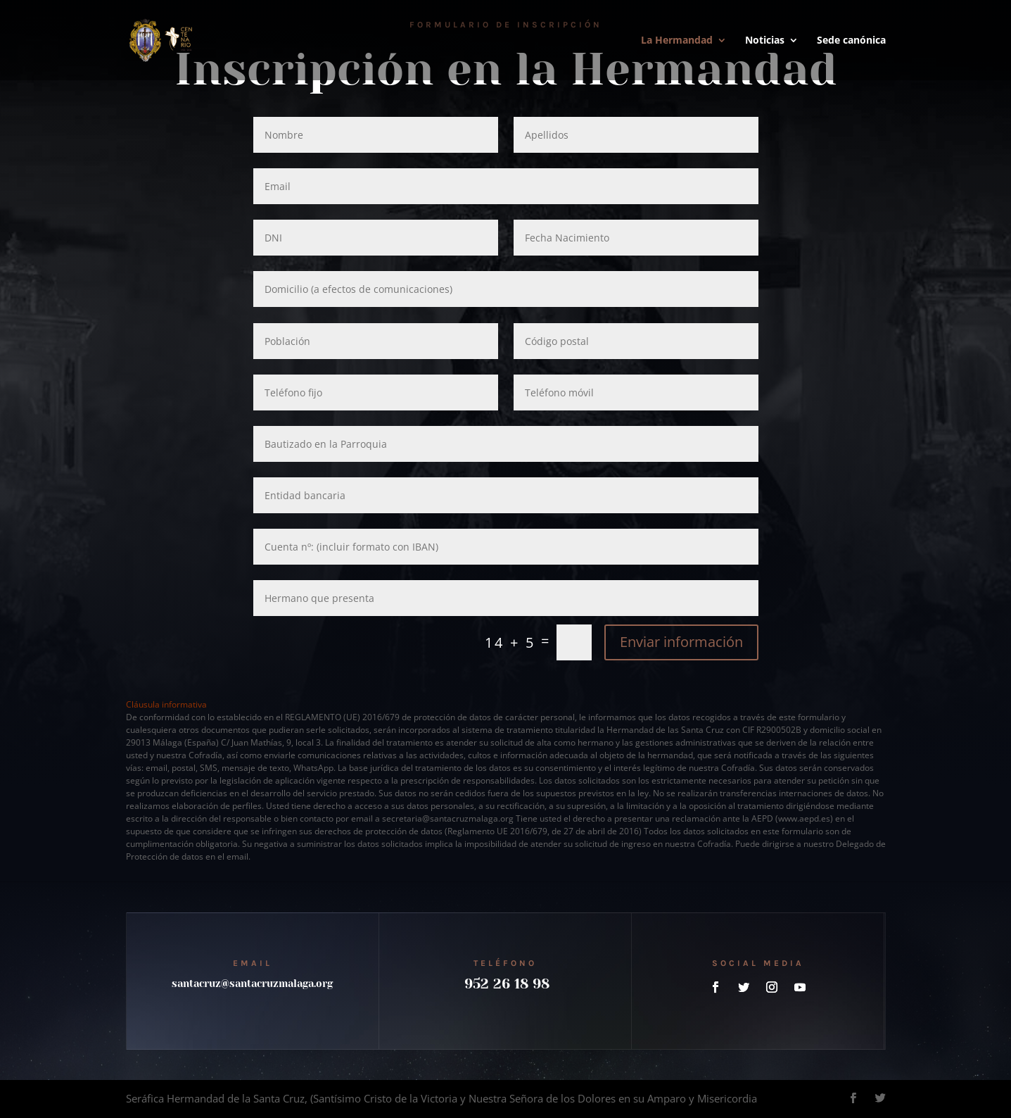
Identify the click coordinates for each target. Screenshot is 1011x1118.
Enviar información (681, 641)
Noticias (764, 40)
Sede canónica (851, 40)
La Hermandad (677, 40)
